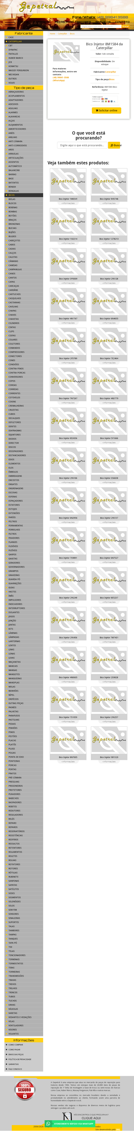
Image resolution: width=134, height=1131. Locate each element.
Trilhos (11, 988)
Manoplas (12, 682)
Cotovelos (13, 397)
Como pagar (13, 1050)
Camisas (11, 265)
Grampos (12, 571)
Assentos (12, 162)
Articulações (14, 158)
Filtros (11, 534)
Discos (11, 447)
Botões (11, 216)
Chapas (11, 311)
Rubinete (12, 877)
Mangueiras (14, 678)
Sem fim (11, 910)
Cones (10, 360)
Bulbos (11, 236)
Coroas (11, 385)
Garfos (11, 554)
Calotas (11, 257)
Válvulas (12, 1009)
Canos (10, 273)
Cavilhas (12, 306)
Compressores (15, 352)
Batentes (12, 182)
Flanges (11, 542)
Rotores (12, 868)
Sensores (12, 914)
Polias (11, 753)
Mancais (12, 666)
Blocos (11, 203)
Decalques (13, 418)
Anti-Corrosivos (16, 145)
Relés (10, 819)
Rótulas (12, 872)
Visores (11, 1029)
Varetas (11, 1013)
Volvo (10, 83)
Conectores (14, 356)
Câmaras (12, 261)
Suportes (12, 922)
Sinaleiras (13, 918)
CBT (9, 45)
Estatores (13, 505)
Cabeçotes (13, 240)
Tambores (12, 930)
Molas (10, 687)
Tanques (12, 939)
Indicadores (14, 604)
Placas (11, 740)
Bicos (72, 33)
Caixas (11, 249)
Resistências (14, 835)
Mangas (11, 670)
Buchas (11, 228)
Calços (11, 253)
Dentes (11, 426)
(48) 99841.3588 (112, 17)
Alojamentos (14, 125)
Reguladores (14, 815)
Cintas (11, 327)
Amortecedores (16, 129)
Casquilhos (13, 298)
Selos (10, 906)
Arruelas (12, 154)
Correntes (13, 393)
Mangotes (13, 674)
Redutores (13, 810)
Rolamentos (14, 852)
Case (10, 37)
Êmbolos (12, 472)
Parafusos (13, 715)
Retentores (13, 848)
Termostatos (14, 963)
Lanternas (13, 641)
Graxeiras (13, 575)
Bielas (10, 199)
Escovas (11, 492)
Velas (10, 1021)
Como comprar (14, 1045)
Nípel (10, 695)
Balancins (13, 170)
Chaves (11, 315)
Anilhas (11, 137)
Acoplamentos (15, 96)
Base (10, 178)
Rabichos (12, 798)
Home (24, 21)
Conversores (14, 377)
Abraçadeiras (15, 92)
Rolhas (11, 860)
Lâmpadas (12, 637)
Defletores (13, 422)
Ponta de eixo (15, 757)
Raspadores (13, 802)
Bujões (11, 232)
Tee (9, 947)
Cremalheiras (15, 406)
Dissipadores (14, 451)
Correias (12, 389)
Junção (11, 620)
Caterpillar (62, 33)
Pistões (11, 736)
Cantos (11, 278)
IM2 (118, 1129)
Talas (10, 926)
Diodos (11, 439)
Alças (10, 121)
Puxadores (13, 794)
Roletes (11, 856)
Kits (9, 629)
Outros (11, 78)
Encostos (12, 480)
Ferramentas (14, 525)
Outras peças (14, 703)
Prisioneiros (14, 786)
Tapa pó (11, 943)
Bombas (11, 211)
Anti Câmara (14, 141)
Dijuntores (13, 435)
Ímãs (10, 596)
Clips (10, 331)
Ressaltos (13, 844)
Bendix (11, 187)
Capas (10, 282)
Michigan (12, 74)
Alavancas (13, 116)
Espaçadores (14, 501)
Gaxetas (11, 558)
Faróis (11, 517)
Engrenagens (14, 488)
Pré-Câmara (13, 777)
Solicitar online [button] (106, 110)
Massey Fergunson (17, 70)
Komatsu (12, 66)
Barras (11, 174)
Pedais (11, 724)
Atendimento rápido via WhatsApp (73, 1124)
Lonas (10, 653)
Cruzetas (12, 410)
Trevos (11, 984)
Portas (11, 769)
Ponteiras (13, 761)
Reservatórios (15, 831)
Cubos (10, 414)
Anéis (10, 133)
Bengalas (12, 191)
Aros (10, 149)
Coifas (11, 335)
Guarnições (13, 583)
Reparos (12, 827)
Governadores (15, 567)
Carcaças (12, 286)
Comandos (13, 348)
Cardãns (12, 290)
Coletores (13, 344)
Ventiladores (14, 1025)
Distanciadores (16, 455)
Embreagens (14, 476)
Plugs (10, 749)
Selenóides (13, 901)
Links (10, 649)
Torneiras (13, 972)
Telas (10, 951)
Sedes (10, 893)
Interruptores (15, 608)
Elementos (13, 463)
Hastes (11, 592)
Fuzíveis (11, 550)
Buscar (115, 145)
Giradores (13, 563)
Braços (11, 220)
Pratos (11, 773)
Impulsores (13, 600)
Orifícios (12, 699)
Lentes (11, 645)
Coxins (11, 401)
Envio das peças (15, 1054)
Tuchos (11, 1001)
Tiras (10, 967)
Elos (9, 468)
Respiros (12, 839)
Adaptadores (14, 100)
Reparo (11, 823)
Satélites (12, 889)
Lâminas (11, 633)
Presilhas (12, 782)
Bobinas (11, 207)
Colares (11, 339)
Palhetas (12, 711)
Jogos (10, 616)
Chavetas (12, 319)
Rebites (11, 806)
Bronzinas (13, 224)
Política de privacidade (18, 1059)
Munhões (12, 691)
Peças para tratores (73, 21)
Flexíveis (12, 546)
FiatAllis (12, 54)
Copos (10, 381)
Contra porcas (15, 373)
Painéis (11, 707)
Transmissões (15, 976)
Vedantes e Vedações (19, 1017)
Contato (122, 21)
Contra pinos (15, 368)
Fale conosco (14, 1069)
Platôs (11, 744)
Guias (10, 587)
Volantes (12, 1034)
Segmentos (13, 897)
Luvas (10, 658)
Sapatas (11, 885)
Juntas (11, 625)
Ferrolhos (13, 530)
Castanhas (13, 302)
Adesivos (12, 104)
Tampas (11, 934)
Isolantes (12, 612)
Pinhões (11, 728)
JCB (9, 62)
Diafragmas (13, 430)
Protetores (14, 790)
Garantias (12, 1064)
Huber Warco (14, 58)
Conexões (12, 364)
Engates (12, 484)
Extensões (13, 513)
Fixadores (12, 538)
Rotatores (13, 864)
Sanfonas (12, 881)
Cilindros (12, 323)
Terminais (13, 959)
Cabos (10, 244)
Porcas (11, 765)
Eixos (10, 459)
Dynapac (12, 50)
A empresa (41, 21)
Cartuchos (13, 294)
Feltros (11, 521)
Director (12, 443)
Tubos (10, 996)
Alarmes (12, 112)
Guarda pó (13, 579)
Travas (11, 980)
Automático (14, 166)
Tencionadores (15, 955)
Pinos (10, 732)
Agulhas (12, 108)
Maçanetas (13, 662)
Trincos (11, 992)
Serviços (103, 21)
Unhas (10, 1005)
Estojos (11, 509)
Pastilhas (12, 720)
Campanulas (14, 269)
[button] (105, 99)
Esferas (11, 496)
